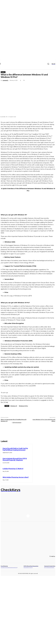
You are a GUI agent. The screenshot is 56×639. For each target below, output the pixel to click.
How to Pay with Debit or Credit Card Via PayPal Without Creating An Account (15, 449)
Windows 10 (13, 406)
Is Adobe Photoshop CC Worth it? (13, 469)
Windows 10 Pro (23, 406)
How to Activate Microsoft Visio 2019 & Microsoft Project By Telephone (15, 459)
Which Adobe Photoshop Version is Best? (16, 477)
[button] (48, 63)
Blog (3, 72)
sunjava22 (5, 80)
